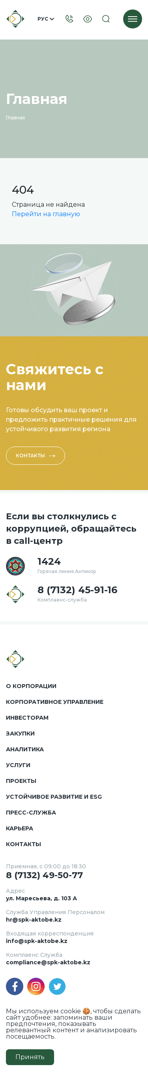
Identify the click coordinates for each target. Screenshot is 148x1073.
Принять (30, 1057)
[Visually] (88, 19)
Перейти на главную (46, 214)
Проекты (21, 780)
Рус (45, 19)
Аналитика (25, 749)
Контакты (35, 455)
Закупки (20, 733)
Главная (15, 118)
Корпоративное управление (54, 701)
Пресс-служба (31, 812)
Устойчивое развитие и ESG (54, 796)
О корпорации (31, 686)
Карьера (19, 828)
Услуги (18, 765)
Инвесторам (27, 717)
